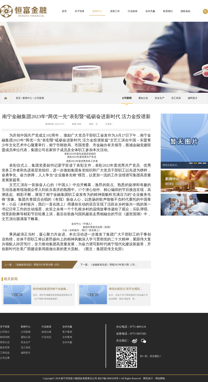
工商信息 (5, 352)
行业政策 (132, 11)
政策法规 (46, 332)
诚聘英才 (192, 98)
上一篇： (32, 264)
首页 (64, 11)
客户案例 (67, 332)
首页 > (19, 98)
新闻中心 (97, 11)
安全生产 (159, 98)
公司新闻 (39, 98)
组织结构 (5, 337)
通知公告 (143, 98)
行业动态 (46, 337)
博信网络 (160, 378)
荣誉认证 (5, 342)
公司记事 (5, 358)
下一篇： (108, 264)
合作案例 (67, 337)
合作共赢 (150, 11)
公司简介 (5, 332)
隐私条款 (185, 11)
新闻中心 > (28, 98)
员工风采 (176, 98)
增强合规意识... (170, 165)
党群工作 (115, 11)
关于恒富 (79, 11)
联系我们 (168, 11)
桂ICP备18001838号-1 (109, 378)
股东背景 (5, 347)
